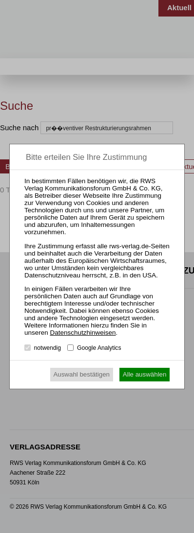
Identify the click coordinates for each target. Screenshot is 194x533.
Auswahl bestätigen (81, 374)
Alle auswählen (145, 374)
